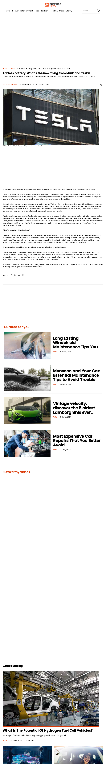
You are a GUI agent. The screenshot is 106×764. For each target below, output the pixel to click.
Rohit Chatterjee (10, 84)
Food (37, 11)
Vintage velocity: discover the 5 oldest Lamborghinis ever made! (74, 410)
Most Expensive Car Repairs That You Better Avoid (76, 441)
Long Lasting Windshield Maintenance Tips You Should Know (75, 345)
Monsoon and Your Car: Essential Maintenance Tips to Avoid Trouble (76, 375)
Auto (8, 11)
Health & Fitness (57, 11)
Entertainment (26, 11)
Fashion (44, 11)
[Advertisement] (53, 41)
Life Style (70, 11)
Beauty (15, 11)
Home (5, 68)
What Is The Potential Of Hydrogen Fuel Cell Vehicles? (48, 730)
